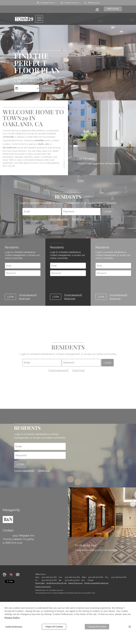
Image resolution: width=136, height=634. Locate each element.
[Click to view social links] (97, 9)
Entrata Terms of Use (43, 586)
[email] (41, 211)
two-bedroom (9, 147)
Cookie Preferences (13, 627)
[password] (81, 211)
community (8, 137)
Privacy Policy (40, 583)
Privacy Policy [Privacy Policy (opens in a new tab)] (12, 617)
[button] (47, 2)
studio (41, 144)
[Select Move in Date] (26, 88)
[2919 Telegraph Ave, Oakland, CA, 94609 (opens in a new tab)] (23, 537)
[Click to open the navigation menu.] (39, 19)
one (47, 144)
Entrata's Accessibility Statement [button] (96, 583)
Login (107, 211)
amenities (39, 140)
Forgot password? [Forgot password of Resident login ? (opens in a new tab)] (58, 219)
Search (47, 88)
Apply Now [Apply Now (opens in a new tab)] (113, 9)
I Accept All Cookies (97, 626)
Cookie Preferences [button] (75, 583)
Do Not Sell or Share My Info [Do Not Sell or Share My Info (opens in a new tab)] (56, 583)
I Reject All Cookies (54, 626)
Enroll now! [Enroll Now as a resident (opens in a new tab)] (78, 219)
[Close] (130, 626)
